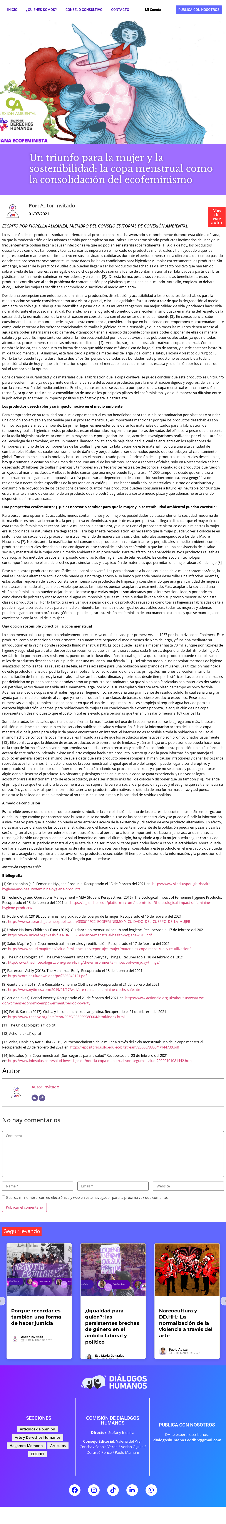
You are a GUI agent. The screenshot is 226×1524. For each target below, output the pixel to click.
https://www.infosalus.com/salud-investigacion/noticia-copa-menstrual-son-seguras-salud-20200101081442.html (100, 1060)
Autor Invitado (45, 1087)
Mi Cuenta (153, 10)
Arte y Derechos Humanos (177, 1303)
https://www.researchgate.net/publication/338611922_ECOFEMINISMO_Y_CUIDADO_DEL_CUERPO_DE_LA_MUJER (99, 921)
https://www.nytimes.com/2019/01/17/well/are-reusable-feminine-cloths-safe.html (75, 989)
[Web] (42, 1098)
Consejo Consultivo (83, 10)
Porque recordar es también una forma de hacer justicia (36, 1317)
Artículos (18, 1303)
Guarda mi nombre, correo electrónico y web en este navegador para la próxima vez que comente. (87, 1197)
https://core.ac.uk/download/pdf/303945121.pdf (47, 975)
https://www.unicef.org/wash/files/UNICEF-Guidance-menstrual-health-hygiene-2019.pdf (80, 935)
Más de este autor (217, 217)
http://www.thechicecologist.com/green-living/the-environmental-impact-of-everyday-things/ (84, 962)
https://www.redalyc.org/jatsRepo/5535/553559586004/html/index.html (66, 1016)
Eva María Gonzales (109, 1355)
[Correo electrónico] (35, 1098)
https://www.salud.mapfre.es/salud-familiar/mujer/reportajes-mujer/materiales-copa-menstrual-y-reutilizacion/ (99, 948)
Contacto (120, 10)
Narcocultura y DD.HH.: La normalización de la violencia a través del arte (186, 1323)
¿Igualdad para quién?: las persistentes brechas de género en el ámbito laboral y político (112, 1326)
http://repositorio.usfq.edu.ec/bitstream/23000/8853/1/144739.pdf (124, 1047)
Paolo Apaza (178, 1349)
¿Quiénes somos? (41, 10)
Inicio (12, 10)
